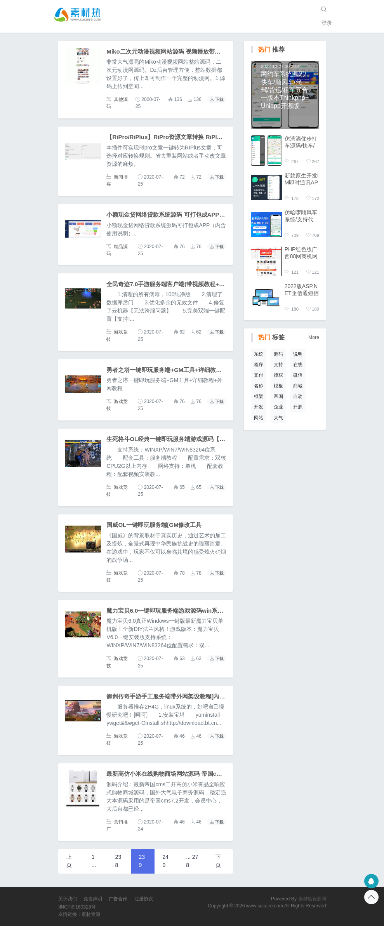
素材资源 (91, 914)
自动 (297, 396)
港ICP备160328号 (77, 907)
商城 (297, 386)
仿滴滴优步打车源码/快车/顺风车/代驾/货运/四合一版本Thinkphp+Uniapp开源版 (302, 142)
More (313, 337)
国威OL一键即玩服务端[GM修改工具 (154, 524)
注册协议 (143, 899)
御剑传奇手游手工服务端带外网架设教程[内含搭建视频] (178, 696)
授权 (278, 375)
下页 (218, 861)
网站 (258, 417)
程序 (258, 364)
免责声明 (92, 899)
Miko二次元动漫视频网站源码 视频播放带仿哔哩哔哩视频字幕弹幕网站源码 (204, 51)
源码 (278, 354)
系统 (258, 354)
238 (118, 861)
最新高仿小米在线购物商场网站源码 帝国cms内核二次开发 (182, 773)
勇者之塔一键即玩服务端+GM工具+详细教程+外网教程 (177, 370)
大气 (278, 417)
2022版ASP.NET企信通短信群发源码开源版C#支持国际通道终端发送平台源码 (302, 290)
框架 (258, 396)
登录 (326, 23)
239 (142, 861)
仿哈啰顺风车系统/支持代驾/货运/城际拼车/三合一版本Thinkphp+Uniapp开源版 (302, 216)
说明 (297, 354)
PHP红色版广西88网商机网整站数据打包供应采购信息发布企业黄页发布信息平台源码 (301, 253)
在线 (297, 364)
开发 (258, 407)
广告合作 (118, 899)
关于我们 (67, 899)
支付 (258, 375)
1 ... (94, 861)
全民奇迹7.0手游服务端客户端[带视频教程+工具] (169, 284)
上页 (69, 861)
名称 (258, 386)
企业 (278, 407)
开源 (297, 407)
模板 (278, 386)
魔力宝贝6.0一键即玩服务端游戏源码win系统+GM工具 (177, 610)
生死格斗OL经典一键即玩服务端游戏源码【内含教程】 (177, 439)
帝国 (278, 396)
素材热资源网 (312, 899)
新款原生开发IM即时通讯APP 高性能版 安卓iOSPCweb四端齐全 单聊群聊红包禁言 (302, 179)
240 (165, 861)
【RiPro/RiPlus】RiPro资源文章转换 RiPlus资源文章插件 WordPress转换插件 (210, 137)
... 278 (192, 861)
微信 (297, 375)
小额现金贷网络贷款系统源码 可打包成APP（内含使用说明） (186, 214)
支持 (278, 364)
